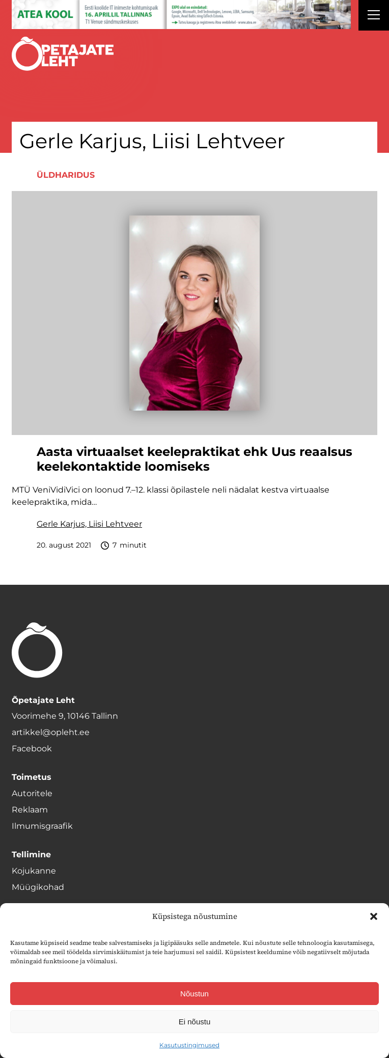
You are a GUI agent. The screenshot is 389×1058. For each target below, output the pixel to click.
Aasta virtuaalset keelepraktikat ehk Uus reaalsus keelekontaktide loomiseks (194, 459)
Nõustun (194, 993)
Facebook (32, 748)
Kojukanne (34, 871)
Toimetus (31, 777)
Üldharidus (66, 175)
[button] (374, 916)
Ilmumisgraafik (42, 826)
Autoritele (32, 793)
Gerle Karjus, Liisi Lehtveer (89, 524)
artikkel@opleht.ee (51, 732)
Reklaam (30, 810)
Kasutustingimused (189, 1045)
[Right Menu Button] (374, 16)
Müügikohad (38, 887)
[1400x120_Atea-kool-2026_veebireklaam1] (181, 14)
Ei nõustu (195, 1021)
